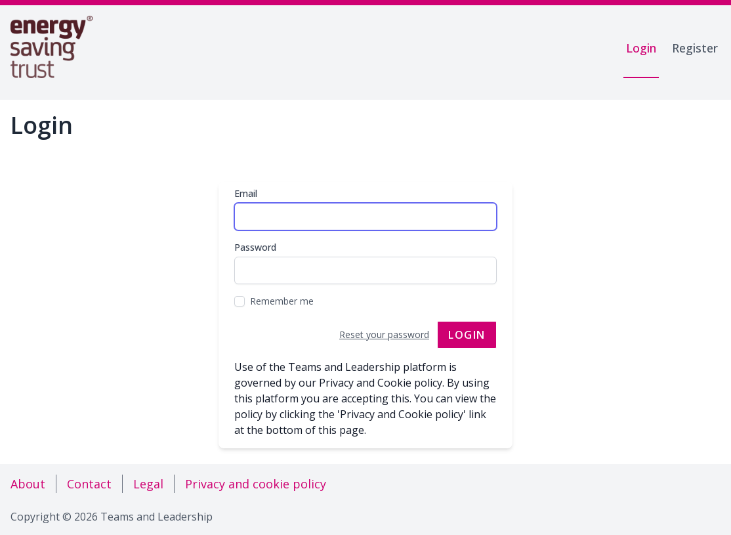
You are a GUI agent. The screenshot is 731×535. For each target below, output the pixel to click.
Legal (148, 484)
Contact (89, 484)
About (27, 484)
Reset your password (384, 334)
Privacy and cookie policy (255, 484)
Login (641, 48)
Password (255, 247)
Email (245, 193)
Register (695, 48)
